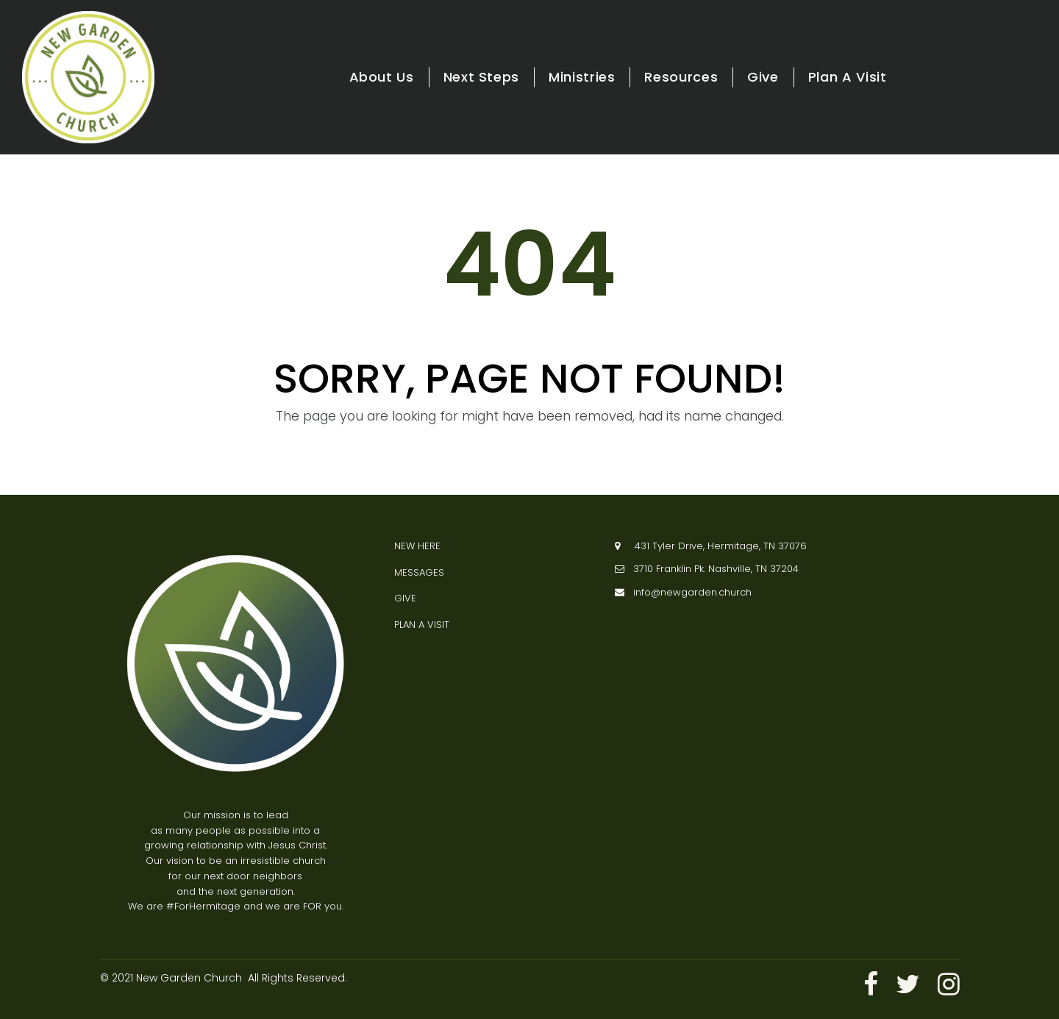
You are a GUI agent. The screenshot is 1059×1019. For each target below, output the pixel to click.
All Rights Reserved (296, 977)
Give (763, 77)
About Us (381, 77)
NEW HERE (417, 545)
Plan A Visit (847, 77)
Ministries (582, 77)
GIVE (405, 598)
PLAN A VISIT (421, 624)
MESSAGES (419, 572)
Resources (681, 77)
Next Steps (481, 77)
